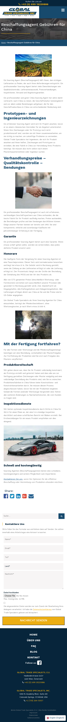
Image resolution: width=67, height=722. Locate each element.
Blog (33, 651)
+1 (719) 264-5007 (34, 701)
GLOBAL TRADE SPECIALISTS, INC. (33, 691)
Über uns (33, 640)
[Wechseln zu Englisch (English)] (55, 718)
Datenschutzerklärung (42, 609)
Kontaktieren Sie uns (13, 479)
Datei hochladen (11, 592)
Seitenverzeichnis (33, 718)
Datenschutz (33, 715)
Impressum (33, 713)
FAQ (33, 646)
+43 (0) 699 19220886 (34, 683)
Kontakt (33, 657)
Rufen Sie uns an (33, 3)
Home (3, 42)
